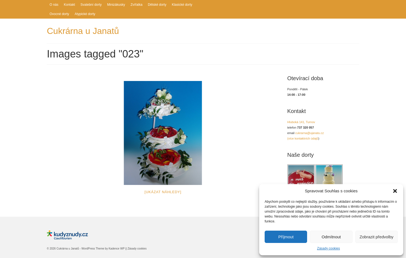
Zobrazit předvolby (376, 236)
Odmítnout (331, 236)
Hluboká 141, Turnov (301, 122)
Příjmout (286, 236)
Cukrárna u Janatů (83, 31)
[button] (395, 191)
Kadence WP (116, 248)
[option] (163, 133)
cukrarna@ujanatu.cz (309, 133)
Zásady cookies (328, 248)
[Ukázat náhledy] (163, 192)
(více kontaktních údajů (302, 138)
